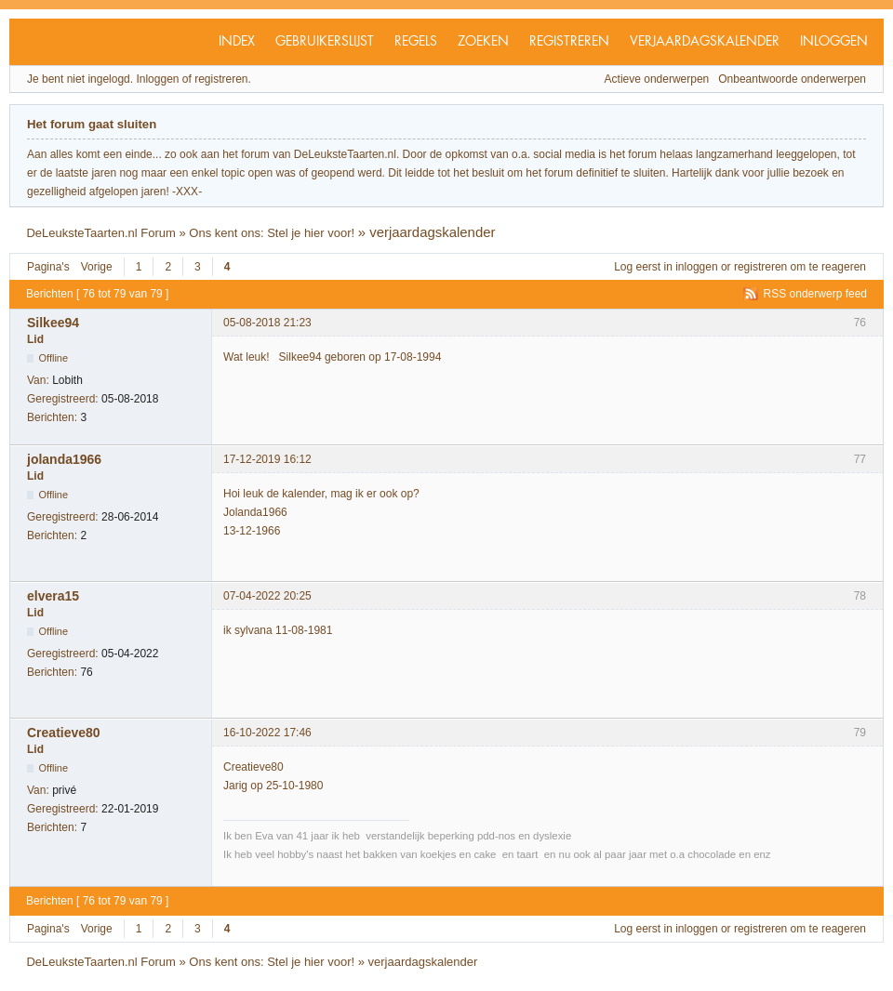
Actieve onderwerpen (657, 79)
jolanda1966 (64, 459)
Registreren (569, 41)
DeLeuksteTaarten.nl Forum (100, 233)
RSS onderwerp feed (815, 293)
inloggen (696, 266)
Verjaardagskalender (705, 41)
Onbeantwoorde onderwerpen (792, 79)
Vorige (97, 266)
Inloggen (834, 41)
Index (237, 41)
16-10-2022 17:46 (267, 732)
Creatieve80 (63, 732)
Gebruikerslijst (324, 41)
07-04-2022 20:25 (267, 595)
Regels (415, 41)
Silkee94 (53, 322)
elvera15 (53, 595)
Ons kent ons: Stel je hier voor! (271, 233)
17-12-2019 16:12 (267, 459)
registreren (760, 266)
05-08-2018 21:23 (267, 322)
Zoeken (483, 41)
